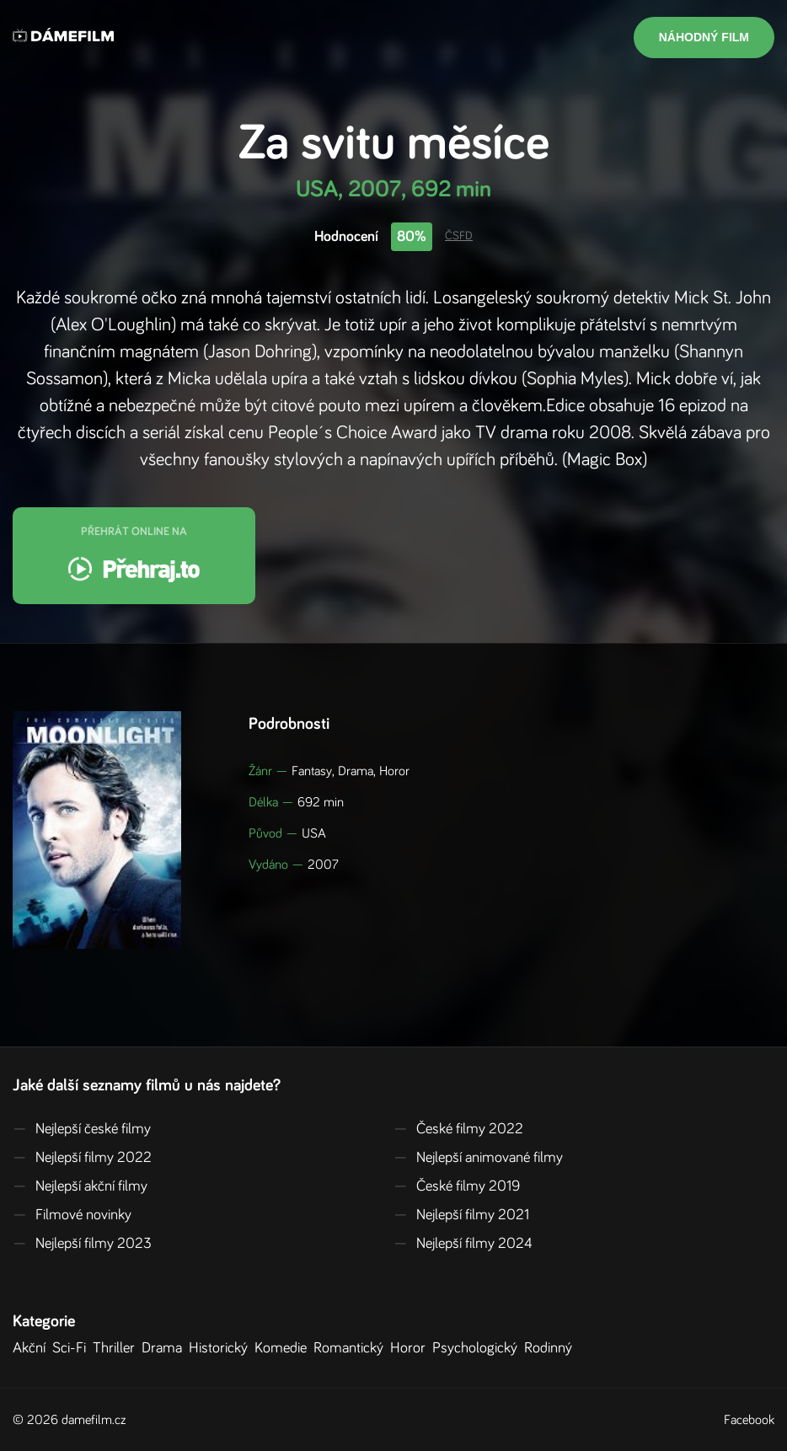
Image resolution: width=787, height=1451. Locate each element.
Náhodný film (704, 37)
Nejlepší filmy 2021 (461, 1215)
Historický (221, 1348)
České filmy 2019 (457, 1186)
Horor (411, 1348)
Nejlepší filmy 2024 (463, 1244)
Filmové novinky (72, 1215)
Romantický (351, 1348)
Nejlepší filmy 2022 (82, 1158)
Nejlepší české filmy (82, 1129)
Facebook (749, 1420)
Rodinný (551, 1348)
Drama (165, 1348)
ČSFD (459, 236)
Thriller (117, 1348)
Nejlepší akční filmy (80, 1186)
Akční (32, 1348)
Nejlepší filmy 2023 (82, 1244)
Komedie (283, 1348)
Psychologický (478, 1348)
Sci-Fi (72, 1348)
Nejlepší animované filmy (478, 1158)
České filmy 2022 (458, 1129)
